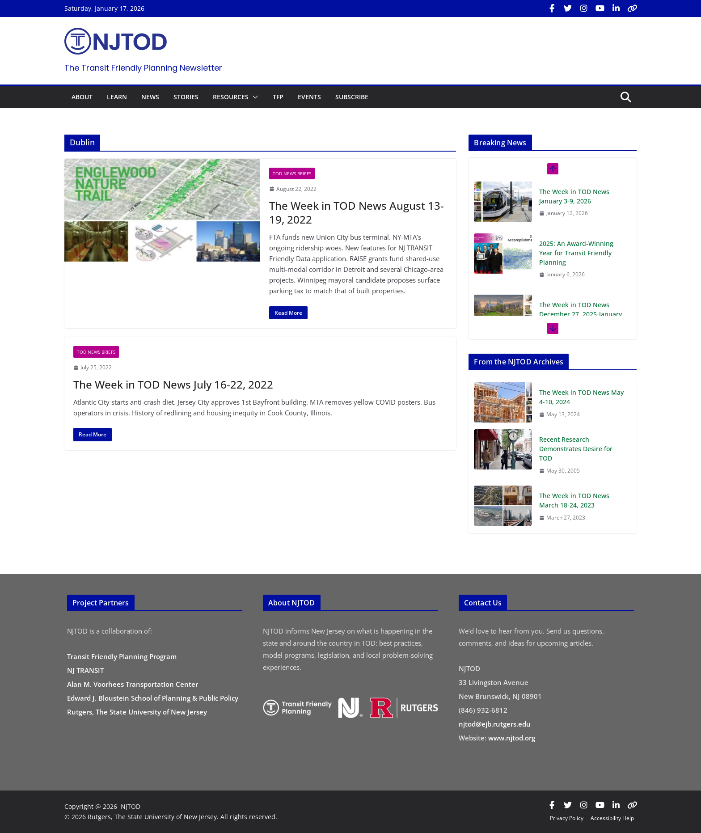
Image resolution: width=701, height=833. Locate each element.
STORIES (185, 97)
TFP (278, 97)
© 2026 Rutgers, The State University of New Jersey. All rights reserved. (170, 816)
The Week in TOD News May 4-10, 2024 (581, 397)
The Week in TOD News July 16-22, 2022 (173, 384)
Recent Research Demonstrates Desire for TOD (575, 448)
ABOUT (82, 97)
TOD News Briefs (292, 173)
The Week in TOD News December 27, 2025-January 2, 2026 (580, 314)
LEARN (117, 97)
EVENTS (309, 97)
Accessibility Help (612, 818)
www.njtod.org (511, 737)
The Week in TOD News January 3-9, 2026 (574, 196)
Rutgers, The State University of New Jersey (137, 711)
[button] (253, 97)
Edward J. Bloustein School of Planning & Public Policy (152, 697)
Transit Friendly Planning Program (122, 656)
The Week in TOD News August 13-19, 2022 (356, 212)
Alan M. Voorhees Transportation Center (132, 684)
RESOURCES (231, 97)
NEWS (150, 97)
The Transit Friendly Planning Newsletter (143, 67)
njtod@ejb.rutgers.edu (495, 723)
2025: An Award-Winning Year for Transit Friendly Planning (576, 252)
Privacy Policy (566, 818)
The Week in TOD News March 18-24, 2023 (574, 500)
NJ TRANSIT (85, 670)
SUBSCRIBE (351, 97)
